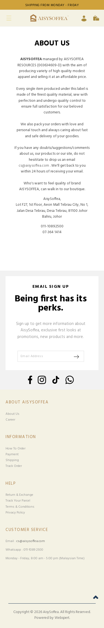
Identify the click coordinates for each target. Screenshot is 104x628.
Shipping (12, 460)
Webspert (62, 618)
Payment (12, 454)
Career (10, 420)
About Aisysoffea (27, 402)
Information (21, 437)
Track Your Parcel (18, 501)
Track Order (14, 466)
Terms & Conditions (20, 507)
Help (11, 483)
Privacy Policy (15, 512)
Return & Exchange (19, 495)
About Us (12, 414)
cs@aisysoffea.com (34, 166)
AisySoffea (51, 612)
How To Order (16, 448)
